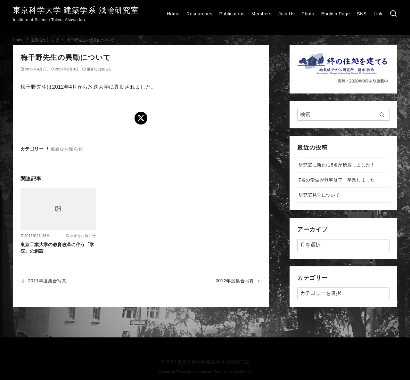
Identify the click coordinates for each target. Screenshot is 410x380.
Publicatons (231, 13)
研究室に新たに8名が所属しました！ (337, 164)
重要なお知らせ (45, 40)
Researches (199, 13)
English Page (335, 13)
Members (261, 13)
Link (377, 13)
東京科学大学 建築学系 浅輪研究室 (76, 10)
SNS (362, 13)
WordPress (242, 372)
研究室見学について (319, 195)
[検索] (393, 13)
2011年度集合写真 (47, 280)
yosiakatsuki (203, 372)
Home (173, 13)
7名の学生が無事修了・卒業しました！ (339, 179)
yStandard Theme (173, 372)
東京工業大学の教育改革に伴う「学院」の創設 (57, 248)
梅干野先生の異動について (90, 40)
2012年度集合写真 (235, 280)
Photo (308, 13)
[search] (382, 114)
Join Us (286, 13)
